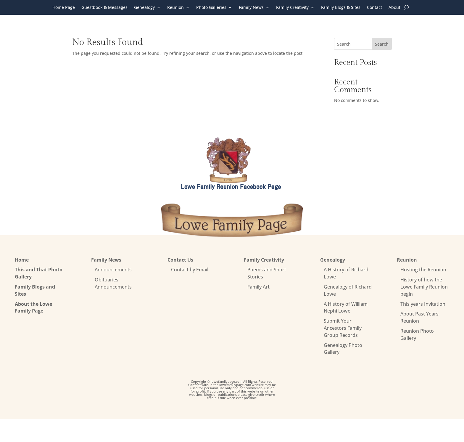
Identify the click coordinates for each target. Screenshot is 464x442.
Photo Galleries (211, 7)
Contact (374, 7)
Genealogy (144, 7)
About (394, 7)
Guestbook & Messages (104, 7)
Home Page (63, 7)
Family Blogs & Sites (340, 7)
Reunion (175, 7)
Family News (251, 7)
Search (382, 44)
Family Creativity (292, 7)
